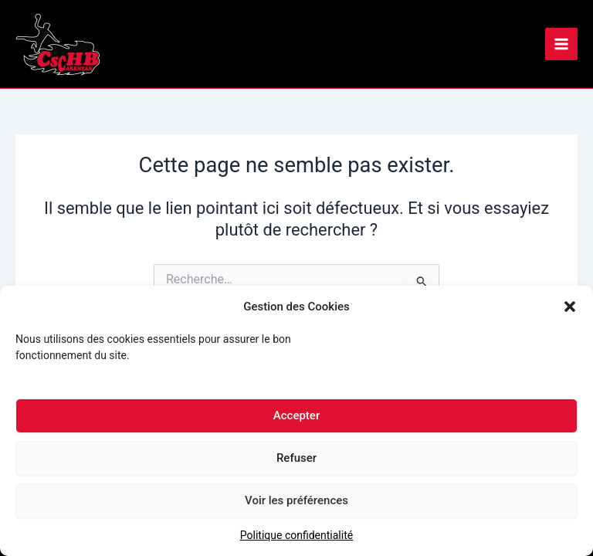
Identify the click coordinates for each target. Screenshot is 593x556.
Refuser (296, 463)
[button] (570, 311)
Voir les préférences (296, 505)
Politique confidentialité (296, 540)
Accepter (296, 420)
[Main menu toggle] (561, 44)
